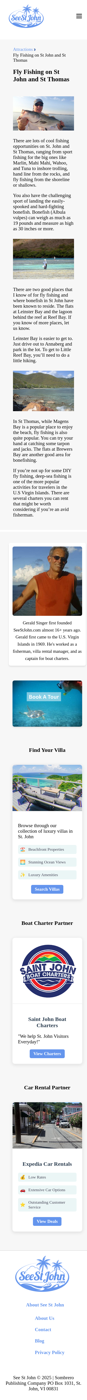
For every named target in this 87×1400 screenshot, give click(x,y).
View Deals (47, 1221)
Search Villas (47, 889)
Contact (43, 1329)
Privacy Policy (49, 1352)
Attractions (23, 49)
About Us (44, 1318)
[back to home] (26, 16)
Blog (39, 1340)
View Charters (47, 1053)
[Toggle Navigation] (79, 16)
